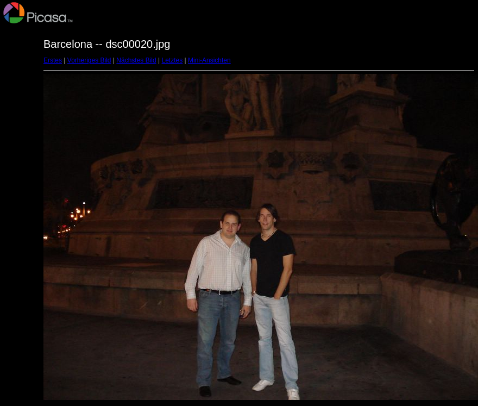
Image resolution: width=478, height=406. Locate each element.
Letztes (172, 60)
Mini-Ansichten (209, 60)
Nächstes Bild (136, 60)
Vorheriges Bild (89, 60)
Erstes (52, 60)
